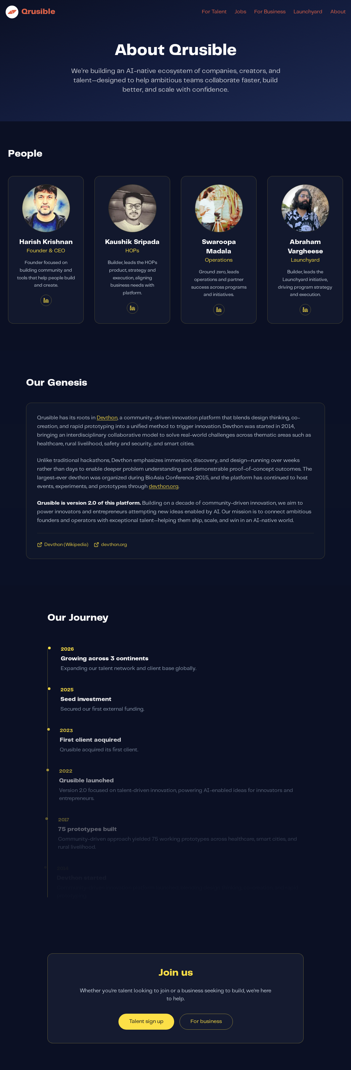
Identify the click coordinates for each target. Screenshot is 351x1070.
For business (206, 1021)
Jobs (240, 11)
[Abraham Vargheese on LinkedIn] (305, 309)
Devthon (107, 418)
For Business (270, 11)
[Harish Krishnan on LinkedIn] (46, 300)
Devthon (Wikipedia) (62, 545)
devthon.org (164, 487)
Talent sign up (146, 1021)
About (338, 11)
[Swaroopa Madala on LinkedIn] (219, 309)
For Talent (214, 11)
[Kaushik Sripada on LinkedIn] (132, 308)
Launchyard (308, 11)
